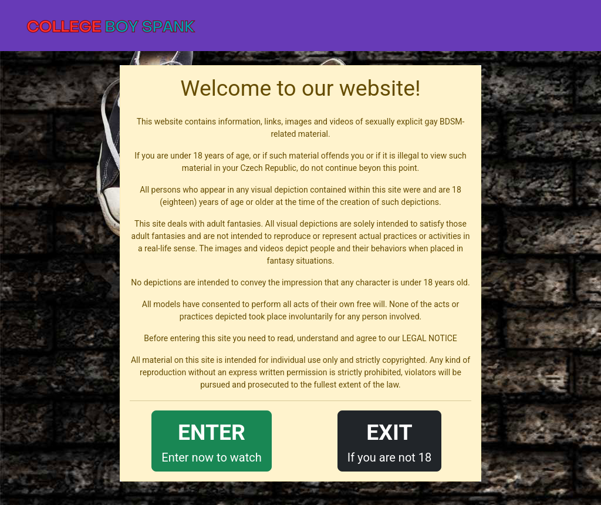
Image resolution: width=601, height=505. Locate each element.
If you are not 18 (389, 440)
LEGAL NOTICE (429, 338)
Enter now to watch (211, 440)
